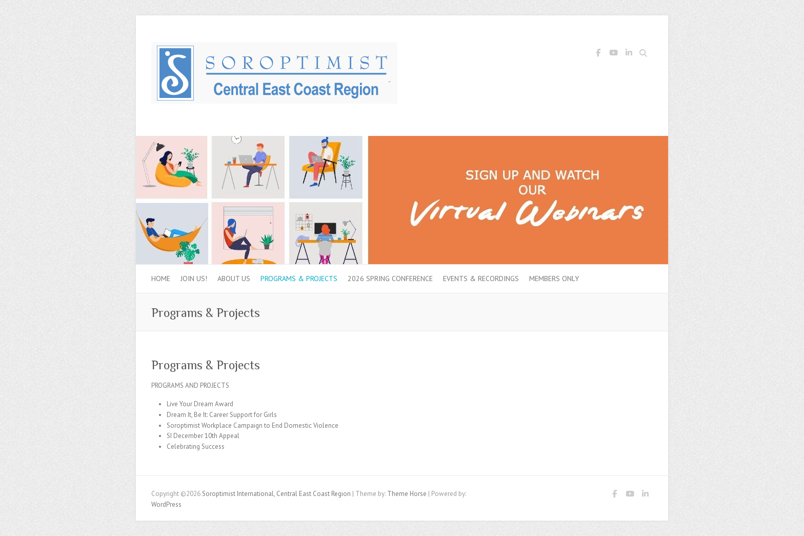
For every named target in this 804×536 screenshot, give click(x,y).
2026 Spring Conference (390, 278)
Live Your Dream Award (200, 404)
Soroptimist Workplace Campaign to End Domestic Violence (252, 425)
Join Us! (193, 278)
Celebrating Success (196, 446)
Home (160, 278)
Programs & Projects (298, 278)
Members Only (554, 278)
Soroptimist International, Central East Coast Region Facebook (598, 54)
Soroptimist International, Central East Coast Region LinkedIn (628, 54)
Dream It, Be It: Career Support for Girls (222, 414)
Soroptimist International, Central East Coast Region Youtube (613, 54)
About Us (233, 278)
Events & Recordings (481, 278)
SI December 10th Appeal (203, 435)
